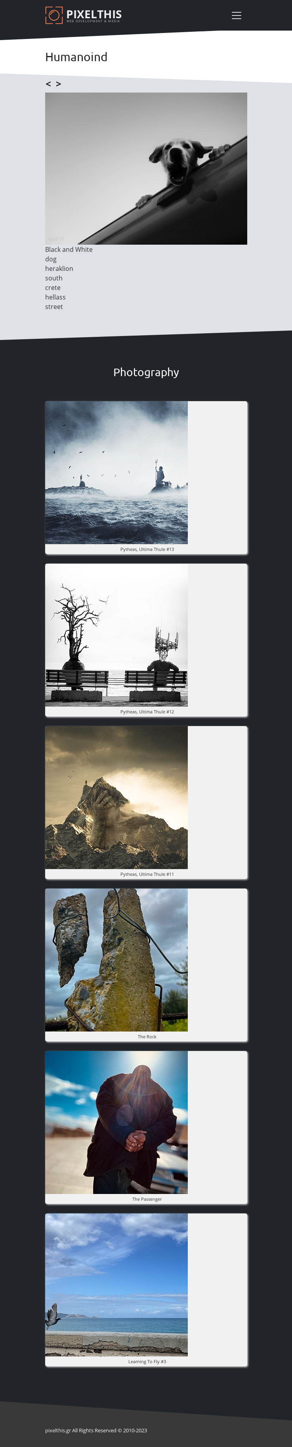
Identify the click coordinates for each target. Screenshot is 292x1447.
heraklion (59, 268)
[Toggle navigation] (236, 15)
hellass (55, 297)
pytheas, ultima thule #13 (147, 549)
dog (51, 259)
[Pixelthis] (84, 15)
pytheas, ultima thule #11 (147, 874)
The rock (147, 1036)
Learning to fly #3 (147, 1361)
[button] (116, 472)
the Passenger (147, 1199)
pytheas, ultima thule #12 (147, 712)
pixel (55, 1430)
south (54, 278)
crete (53, 287)
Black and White (69, 249)
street (54, 306)
